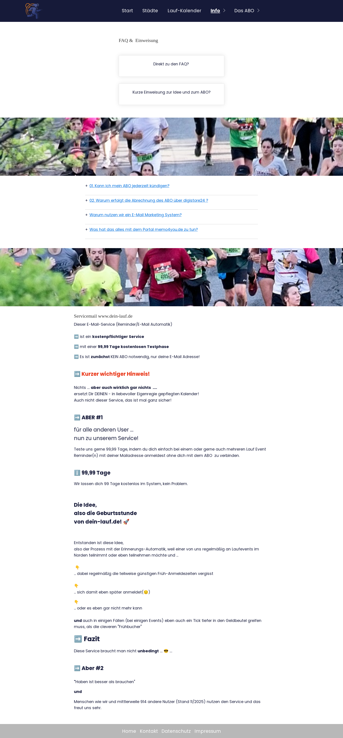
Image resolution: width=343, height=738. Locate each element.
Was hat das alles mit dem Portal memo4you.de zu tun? (143, 229)
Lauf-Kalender (184, 10)
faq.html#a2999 (171, 94)
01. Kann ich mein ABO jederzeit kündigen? (129, 185)
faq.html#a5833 (171, 66)
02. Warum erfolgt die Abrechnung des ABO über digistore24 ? (148, 200)
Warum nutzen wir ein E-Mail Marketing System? (135, 215)
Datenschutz (176, 731)
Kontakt (149, 731)
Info (215, 10)
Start (127, 10)
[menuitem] (127, 11)
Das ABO (244, 10)
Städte (150, 10)
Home (129, 731)
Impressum (207, 731)
